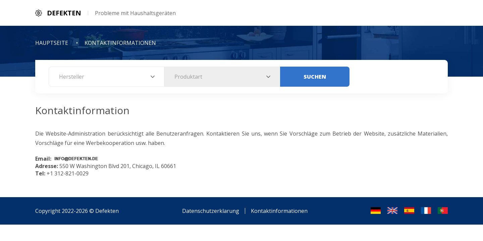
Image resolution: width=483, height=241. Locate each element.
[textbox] (106, 76)
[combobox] (106, 77)
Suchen (315, 76)
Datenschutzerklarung (210, 211)
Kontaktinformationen (279, 211)
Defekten (107, 211)
